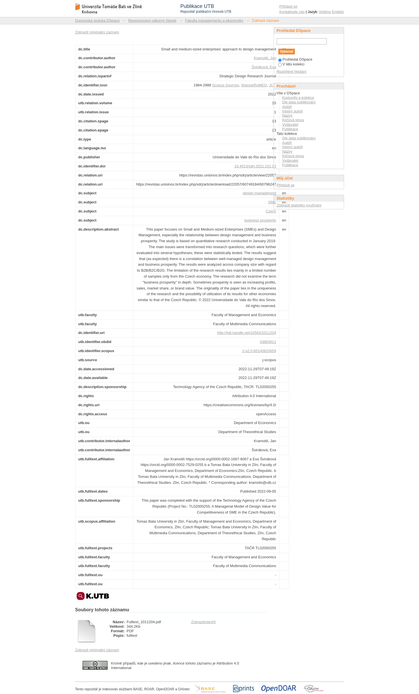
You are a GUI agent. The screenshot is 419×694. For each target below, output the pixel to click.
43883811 (268, 342)
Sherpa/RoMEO (254, 85)
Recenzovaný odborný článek (152, 20)
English (338, 12)
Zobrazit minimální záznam (97, 32)
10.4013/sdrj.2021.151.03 (255, 166)
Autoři (287, 107)
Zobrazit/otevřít (203, 622)
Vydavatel (290, 124)
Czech (271, 211)
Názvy (287, 115)
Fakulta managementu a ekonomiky (214, 20)
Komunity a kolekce (298, 97)
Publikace (290, 129)
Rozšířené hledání (292, 71)
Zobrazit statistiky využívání (299, 205)
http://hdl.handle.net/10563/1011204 (246, 333)
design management (259, 193)
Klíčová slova (293, 120)
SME (272, 202)
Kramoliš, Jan (265, 58)
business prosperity (260, 220)
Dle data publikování (299, 102)
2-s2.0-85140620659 (259, 351)
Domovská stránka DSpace (97, 20)
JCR (272, 85)
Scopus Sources (225, 85)
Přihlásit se (288, 6)
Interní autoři (292, 111)
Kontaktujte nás (292, 12)
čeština (325, 12)
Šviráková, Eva (264, 67)
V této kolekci (291, 64)
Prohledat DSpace (295, 59)
